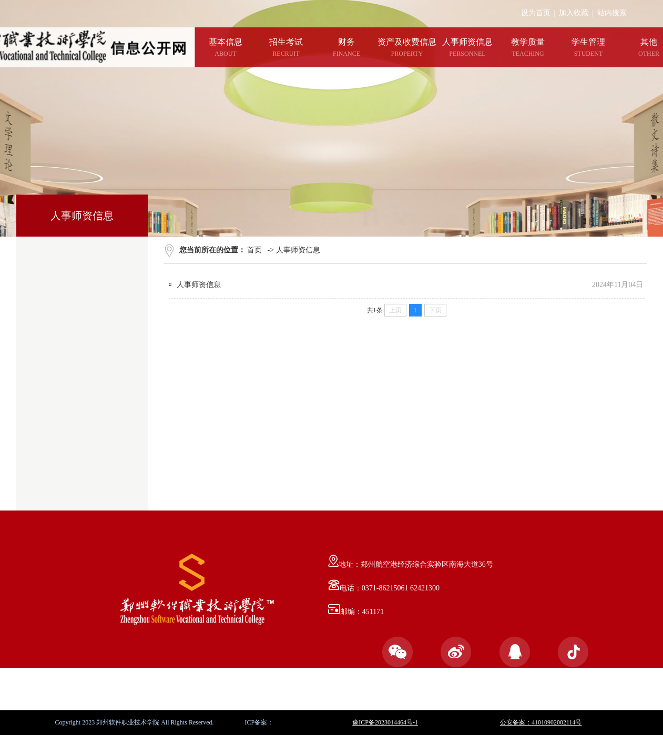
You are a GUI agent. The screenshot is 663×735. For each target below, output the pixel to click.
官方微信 (397, 660)
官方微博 (456, 660)
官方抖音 (573, 660)
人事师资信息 (298, 250)
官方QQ (514, 660)
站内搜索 (612, 13)
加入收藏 (573, 13)
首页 (254, 250)
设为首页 (535, 13)
